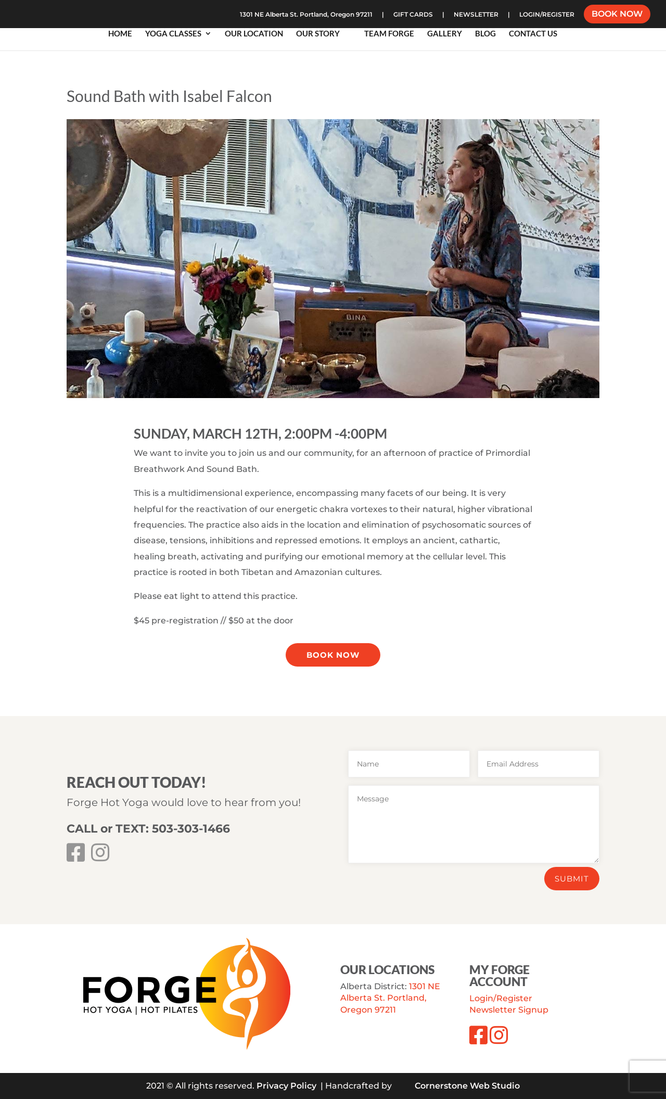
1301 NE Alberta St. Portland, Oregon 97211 (306, 14)
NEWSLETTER (476, 14)
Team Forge (389, 34)
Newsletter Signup (508, 1010)
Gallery (444, 34)
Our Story (318, 34)
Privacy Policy (286, 1086)
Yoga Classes (173, 34)
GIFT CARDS (413, 14)
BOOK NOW (617, 15)
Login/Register (500, 998)
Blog (485, 34)
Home (120, 34)
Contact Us (533, 34)
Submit (572, 879)
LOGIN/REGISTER (546, 14)
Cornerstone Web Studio (467, 1086)
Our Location (254, 34)
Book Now (333, 655)
